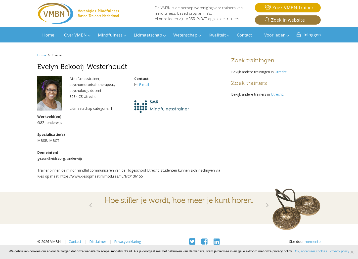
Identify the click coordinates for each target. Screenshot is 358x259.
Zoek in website (285, 20)
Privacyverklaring (127, 241)
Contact (75, 241)
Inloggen (312, 34)
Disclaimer (97, 241)
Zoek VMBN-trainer (289, 7)
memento (313, 241)
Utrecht (281, 72)
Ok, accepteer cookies (311, 251)
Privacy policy (339, 251)
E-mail (144, 84)
